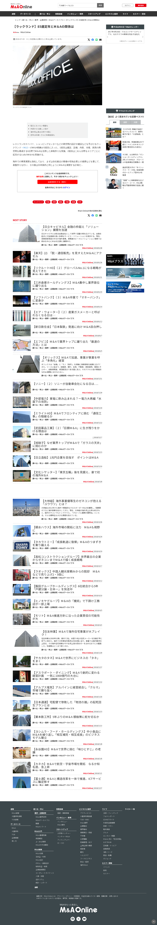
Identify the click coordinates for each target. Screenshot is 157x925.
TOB (13, 834)
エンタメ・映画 (109, 836)
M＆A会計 (39, 860)
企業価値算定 (41, 869)
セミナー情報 (107, 863)
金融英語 (106, 849)
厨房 (54, 202)
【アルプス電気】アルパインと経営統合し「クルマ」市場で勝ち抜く (66, 688)
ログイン (128, 5)
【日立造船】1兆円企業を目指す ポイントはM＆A (65, 457)
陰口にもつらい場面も (39, 125)
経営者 (82, 849)
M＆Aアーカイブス (56, 20)
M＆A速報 (15, 813)
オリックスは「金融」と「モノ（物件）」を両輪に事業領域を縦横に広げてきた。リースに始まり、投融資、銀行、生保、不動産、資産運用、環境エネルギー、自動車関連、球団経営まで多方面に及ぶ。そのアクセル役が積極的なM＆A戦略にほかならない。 (71, 368)
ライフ (125, 13)
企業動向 (83, 826)
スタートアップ (94, 13)
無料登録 (141, 5)
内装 (47, 202)
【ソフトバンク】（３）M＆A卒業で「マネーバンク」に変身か (66, 298)
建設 (60, 202)
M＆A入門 (38, 831)
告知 (105, 870)
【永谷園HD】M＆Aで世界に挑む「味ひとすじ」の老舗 (66, 750)
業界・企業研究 (41, 20)
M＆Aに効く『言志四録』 (112, 839)
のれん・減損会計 (42, 863)
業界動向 (83, 829)
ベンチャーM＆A (63, 836)
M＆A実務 (38, 849)
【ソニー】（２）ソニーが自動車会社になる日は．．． (66, 384)
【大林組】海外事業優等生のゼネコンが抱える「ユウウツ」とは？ (71, 502)
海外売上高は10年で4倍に (40, 132)
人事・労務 (40, 876)
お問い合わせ (113, 896)
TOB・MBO (84, 819)
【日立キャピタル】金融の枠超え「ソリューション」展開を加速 (70, 228)
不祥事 (82, 836)
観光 (82, 852)
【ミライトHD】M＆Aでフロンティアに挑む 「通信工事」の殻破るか (66, 414)
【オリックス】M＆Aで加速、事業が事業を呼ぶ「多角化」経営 (70, 358)
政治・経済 (84, 862)
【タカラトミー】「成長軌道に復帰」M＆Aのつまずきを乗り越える (66, 543)
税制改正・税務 (41, 866)
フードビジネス (86, 858)
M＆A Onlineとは (49, 896)
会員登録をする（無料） (57, 182)
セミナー (106, 873)
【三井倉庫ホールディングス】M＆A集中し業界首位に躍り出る (66, 284)
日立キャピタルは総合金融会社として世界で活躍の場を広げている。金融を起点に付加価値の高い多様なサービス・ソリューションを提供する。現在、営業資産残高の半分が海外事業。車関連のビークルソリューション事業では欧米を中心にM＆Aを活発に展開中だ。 (71, 237)
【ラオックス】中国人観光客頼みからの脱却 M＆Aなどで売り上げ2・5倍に (66, 572)
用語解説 (39, 838)
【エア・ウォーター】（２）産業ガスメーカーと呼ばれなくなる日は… (66, 313)
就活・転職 (107, 855)
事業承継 (58, 13)
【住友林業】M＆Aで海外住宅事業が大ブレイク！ (70, 632)
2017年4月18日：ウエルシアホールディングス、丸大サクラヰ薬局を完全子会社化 (124, 32)
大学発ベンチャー (64, 833)
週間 (125, 122)
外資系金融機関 (109, 823)
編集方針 (39, 896)
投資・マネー (108, 826)
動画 (37, 823)
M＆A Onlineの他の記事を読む (90, 210)
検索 (100, 5)
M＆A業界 (84, 823)
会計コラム (40, 879)
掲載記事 (104, 896)
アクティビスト (86, 813)
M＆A (14, 828)
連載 (36, 887)
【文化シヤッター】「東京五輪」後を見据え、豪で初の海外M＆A (66, 473)
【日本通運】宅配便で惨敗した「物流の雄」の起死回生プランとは (66, 703)
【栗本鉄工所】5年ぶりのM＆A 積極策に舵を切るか (65, 717)
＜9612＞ (25, 147)
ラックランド (38, 202)
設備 (73, 202)
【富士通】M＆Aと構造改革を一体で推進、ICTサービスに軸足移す (66, 780)
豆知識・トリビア (109, 845)
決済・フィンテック (110, 813)
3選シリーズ (107, 852)
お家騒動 (83, 839)
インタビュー (62, 821)
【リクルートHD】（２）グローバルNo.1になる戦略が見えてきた (66, 269)
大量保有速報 (17, 816)
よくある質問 (41, 841)
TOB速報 (15, 819)
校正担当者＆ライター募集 (90, 896)
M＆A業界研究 (41, 817)
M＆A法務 (39, 853)
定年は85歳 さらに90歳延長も (42, 135)
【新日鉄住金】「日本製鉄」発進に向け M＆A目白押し (67, 327)
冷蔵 (67, 202)
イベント (106, 867)
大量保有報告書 (86, 816)
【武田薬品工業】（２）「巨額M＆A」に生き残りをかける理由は (66, 429)
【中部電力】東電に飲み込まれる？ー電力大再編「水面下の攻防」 (66, 400)
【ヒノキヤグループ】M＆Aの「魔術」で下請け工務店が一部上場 (66, 602)
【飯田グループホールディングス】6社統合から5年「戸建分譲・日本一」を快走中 (65, 587)
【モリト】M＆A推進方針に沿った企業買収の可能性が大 (66, 617)
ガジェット (107, 858)
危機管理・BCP (86, 842)
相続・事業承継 (63, 813)
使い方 (14, 841)
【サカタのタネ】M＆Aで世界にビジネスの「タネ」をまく (66, 659)
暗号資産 (106, 829)
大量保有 (15, 831)
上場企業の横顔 (86, 845)
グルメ (105, 832)
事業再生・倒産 (86, 832)
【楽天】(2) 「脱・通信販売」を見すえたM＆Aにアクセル (67, 254)
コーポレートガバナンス (45, 873)
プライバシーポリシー (64, 896)
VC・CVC (60, 843)
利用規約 (77, 896)
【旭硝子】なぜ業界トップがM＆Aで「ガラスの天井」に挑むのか (66, 444)
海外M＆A (84, 865)
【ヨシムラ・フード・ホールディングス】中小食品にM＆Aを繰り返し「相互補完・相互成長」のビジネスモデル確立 (66, 734)
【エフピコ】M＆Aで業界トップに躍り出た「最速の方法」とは (66, 343)
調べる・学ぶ (45, 13)
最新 (114, 122)
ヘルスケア (84, 855)
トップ (17, 20)
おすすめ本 (107, 842)
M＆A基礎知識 (41, 835)
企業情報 (15, 838)
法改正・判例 (41, 856)
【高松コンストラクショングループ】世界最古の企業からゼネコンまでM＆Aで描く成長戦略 (66, 558)
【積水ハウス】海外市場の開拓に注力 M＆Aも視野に (66, 528)
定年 (79, 202)
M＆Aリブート (41, 826)
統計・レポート (41, 882)
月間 (135, 122)
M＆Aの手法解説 (42, 845)
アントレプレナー (64, 840)
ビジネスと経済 (111, 13)
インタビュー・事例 (75, 13)
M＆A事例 (61, 825)
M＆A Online (26, 32)
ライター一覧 (130, 809)
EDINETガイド (108, 819)
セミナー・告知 (139, 13)
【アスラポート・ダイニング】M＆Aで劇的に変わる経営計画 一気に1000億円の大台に (66, 674)
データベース (25, 13)
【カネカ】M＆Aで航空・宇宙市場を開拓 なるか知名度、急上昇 (66, 765)
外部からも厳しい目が (39, 128)
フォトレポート (109, 816)
